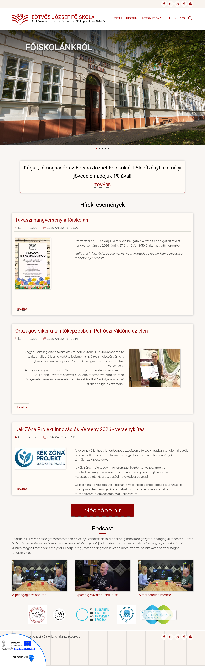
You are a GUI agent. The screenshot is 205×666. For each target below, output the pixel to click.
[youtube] (177, 4)
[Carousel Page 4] (105, 148)
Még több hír (102, 510)
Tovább (22, 309)
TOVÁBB (102, 184)
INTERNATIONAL (152, 18)
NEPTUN (131, 18)
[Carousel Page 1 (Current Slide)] (96, 148)
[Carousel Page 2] (99, 148)
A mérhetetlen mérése (155, 595)
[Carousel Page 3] (102, 148)
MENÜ (118, 18)
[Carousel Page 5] (108, 148)
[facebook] (164, 4)
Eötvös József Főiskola (63, 17)
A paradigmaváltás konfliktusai (97, 595)
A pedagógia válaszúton (29, 595)
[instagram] (171, 4)
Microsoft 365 (176, 18)
